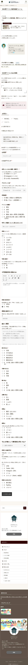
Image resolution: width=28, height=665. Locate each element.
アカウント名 (6, 183)
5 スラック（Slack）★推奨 (13, 475)
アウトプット (7, 546)
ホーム (7, 661)
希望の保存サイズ (7, 311)
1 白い (6, 397)
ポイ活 (5, 561)
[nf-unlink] (15, 278)
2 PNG (6, 306)
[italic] (14, 276)
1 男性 (6, 207)
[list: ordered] (3, 278)
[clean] (20, 276)
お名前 (4, 152)
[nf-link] (12, 278)
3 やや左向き (8, 355)
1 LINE (6, 466)
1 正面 (6, 350)
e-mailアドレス (7, 161)
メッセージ (20, 661)
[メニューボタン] (26, 2)
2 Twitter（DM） (9, 468)
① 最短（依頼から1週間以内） (13, 198)
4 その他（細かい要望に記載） (14, 390)
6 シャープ (7, 249)
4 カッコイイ (8, 245)
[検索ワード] (14, 508)
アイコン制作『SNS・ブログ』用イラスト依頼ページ (18, 27)
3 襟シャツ (7, 432)
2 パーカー (7, 430)
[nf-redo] (6, 280)
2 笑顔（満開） (9, 414)
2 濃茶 (6, 385)
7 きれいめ (7, 252)
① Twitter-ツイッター (10, 173)
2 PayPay (7, 485)
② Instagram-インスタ (11, 176)
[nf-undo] (3, 280)
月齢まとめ (6, 572)
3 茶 (5, 388)
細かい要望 (5, 324)
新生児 (6, 578)
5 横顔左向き (8, 360)
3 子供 (6, 212)
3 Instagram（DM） (10, 471)
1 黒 (5, 383)
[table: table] (18, 278)
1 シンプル (7, 237)
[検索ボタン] (2, 2)
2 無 (5, 267)
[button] (6, 276)
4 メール (7, 473)
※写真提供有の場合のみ (9, 272)
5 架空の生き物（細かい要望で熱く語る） (14, 217)
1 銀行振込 (7, 482)
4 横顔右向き (8, 357)
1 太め (6, 371)
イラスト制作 (6, 555)
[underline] (17, 276)
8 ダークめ (7, 254)
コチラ (17, 62)
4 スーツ (7, 435)
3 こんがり (7, 402)
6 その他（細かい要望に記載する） (14, 363)
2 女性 (6, 209)
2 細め (6, 373)
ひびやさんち (6, 569)
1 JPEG (7, 304)
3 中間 (6, 376)
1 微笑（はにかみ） (10, 411)
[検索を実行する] (24, 508)
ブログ (5, 549)
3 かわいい (7, 242)
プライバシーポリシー (13, 661)
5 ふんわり (7, 247)
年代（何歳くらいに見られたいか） (12, 223)
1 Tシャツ (7, 427)
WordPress (6, 552)
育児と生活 (6, 567)
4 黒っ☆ (7, 404)
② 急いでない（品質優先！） (13, 200)
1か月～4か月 (7, 580)
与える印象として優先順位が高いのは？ (14, 442)
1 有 (5, 265)
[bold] (12, 276)
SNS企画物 (6, 558)
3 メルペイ (7, 487)
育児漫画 (6, 575)
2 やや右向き (8, 353)
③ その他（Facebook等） (12, 178)
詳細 (14, 534)
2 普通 (6, 399)
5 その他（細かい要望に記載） (14, 437)
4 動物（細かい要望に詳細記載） (14, 214)
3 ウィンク (7, 416)
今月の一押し (7, 564)
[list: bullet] (6, 278)
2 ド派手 (7, 240)
